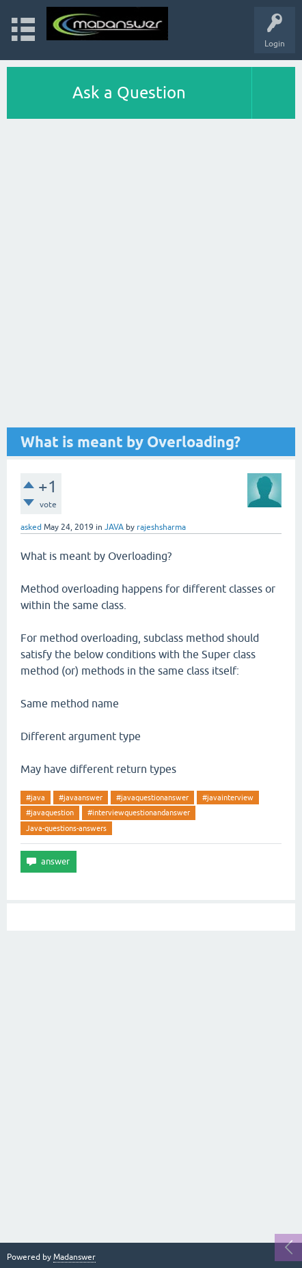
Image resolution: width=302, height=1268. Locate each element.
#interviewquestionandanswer (138, 812)
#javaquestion (50, 812)
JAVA (114, 527)
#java (35, 797)
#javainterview (227, 797)
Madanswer (74, 1257)
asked (31, 527)
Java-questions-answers (66, 828)
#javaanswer (80, 797)
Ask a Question (129, 92)
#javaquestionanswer (152, 797)
